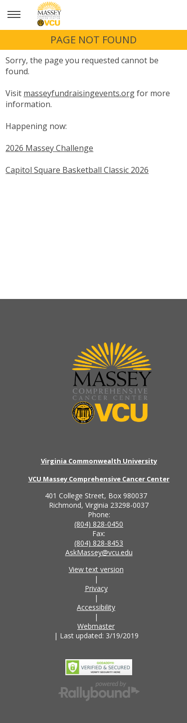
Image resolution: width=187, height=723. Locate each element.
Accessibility (96, 607)
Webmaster (96, 626)
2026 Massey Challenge (49, 148)
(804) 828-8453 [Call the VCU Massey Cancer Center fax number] (98, 543)
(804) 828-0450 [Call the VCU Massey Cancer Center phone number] (98, 524)
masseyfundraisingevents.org (79, 93)
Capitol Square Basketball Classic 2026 (77, 169)
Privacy (96, 588)
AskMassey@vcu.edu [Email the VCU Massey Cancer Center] (99, 552)
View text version (96, 569)
